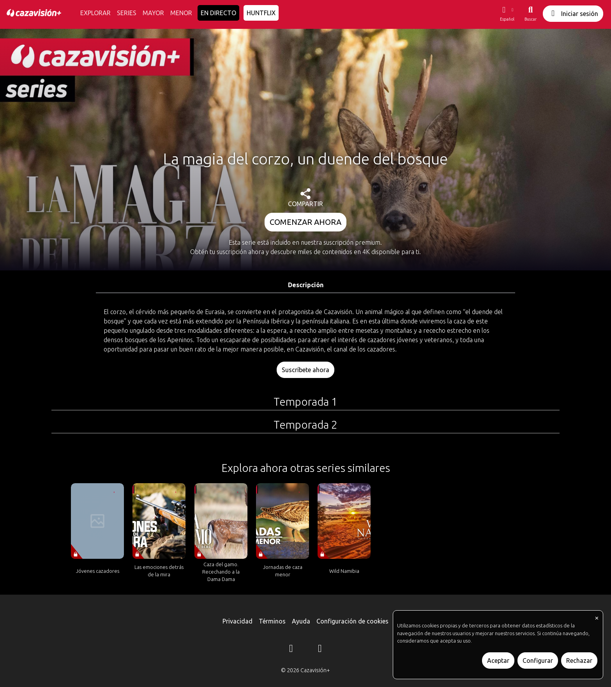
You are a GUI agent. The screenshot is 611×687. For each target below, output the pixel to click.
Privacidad (238, 621)
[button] (507, 14)
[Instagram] (291, 649)
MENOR (181, 12)
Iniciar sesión (573, 13)
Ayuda (301, 621)
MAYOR (153, 12)
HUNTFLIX (261, 12)
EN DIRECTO (218, 12)
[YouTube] (320, 649)
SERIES (126, 12)
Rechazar (579, 660)
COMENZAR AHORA (305, 221)
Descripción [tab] (305, 284)
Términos (272, 621)
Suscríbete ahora (305, 369)
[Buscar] (530, 14)
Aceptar (498, 660)
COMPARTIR (305, 197)
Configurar (538, 660)
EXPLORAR (95, 12)
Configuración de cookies (352, 621)
